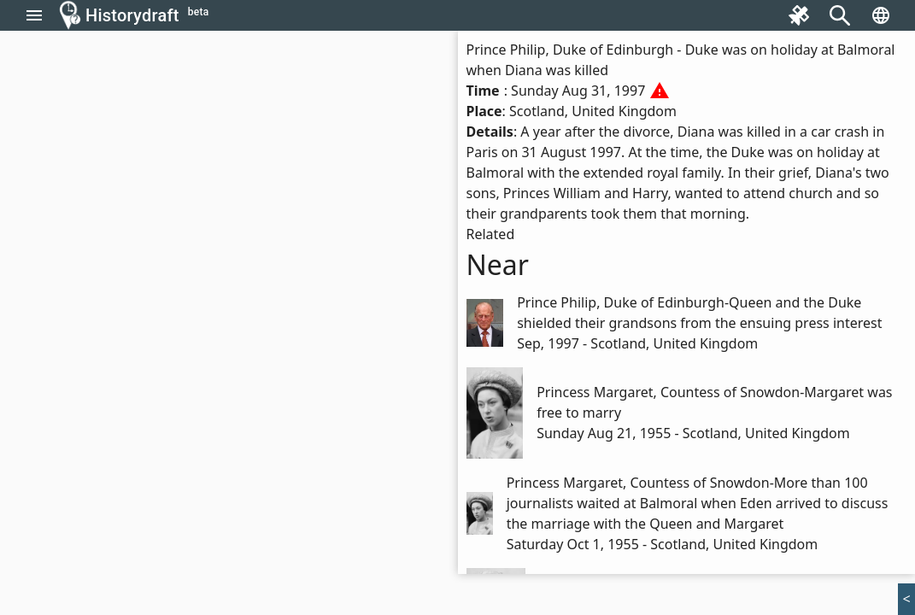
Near (498, 264)
